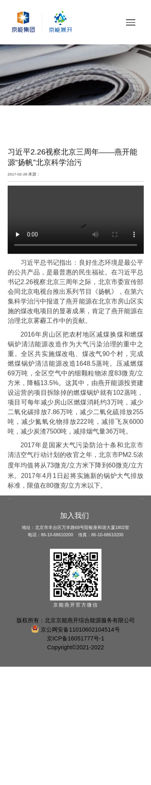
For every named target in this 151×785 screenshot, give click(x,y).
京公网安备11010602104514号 (75, 629)
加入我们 (74, 516)
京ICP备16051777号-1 (75, 638)
